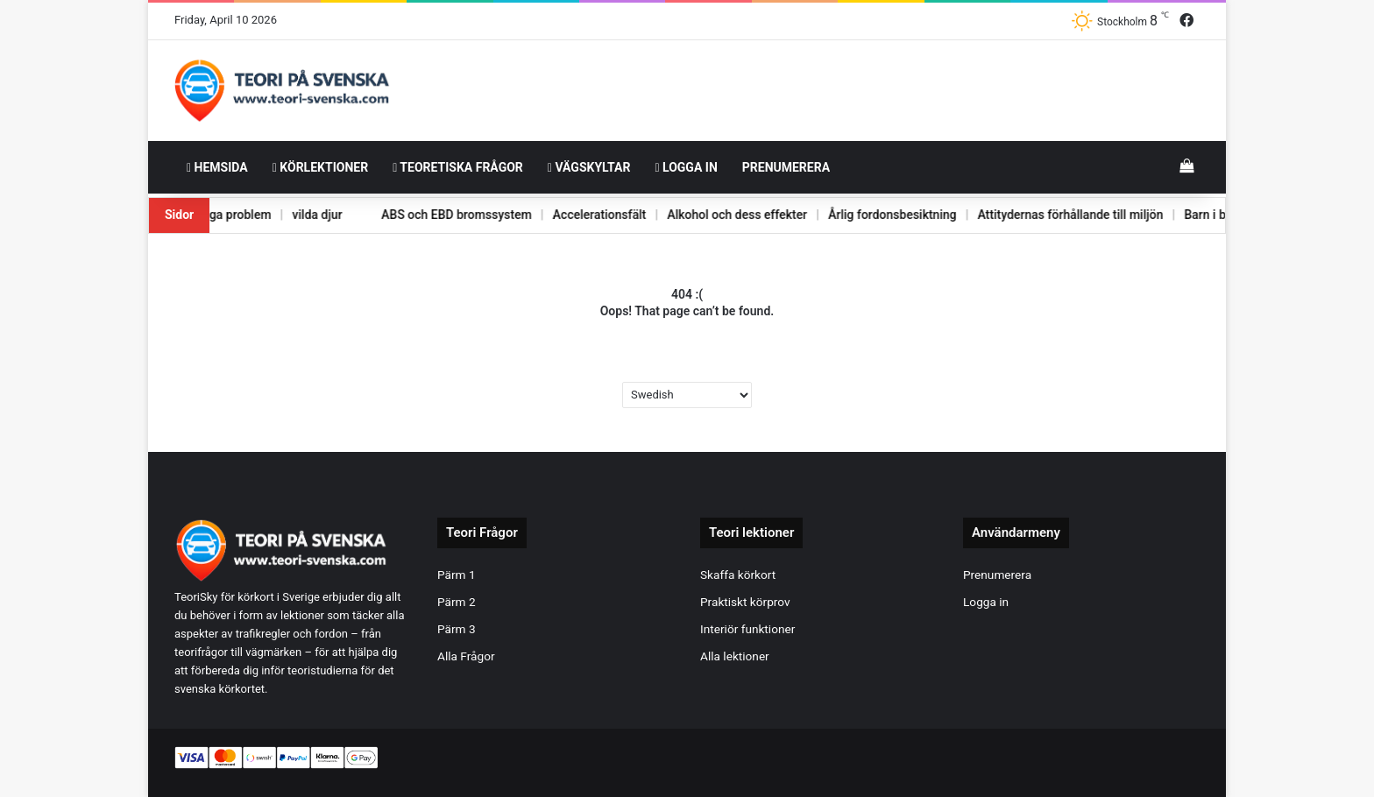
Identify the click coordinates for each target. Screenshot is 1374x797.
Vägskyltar (589, 167)
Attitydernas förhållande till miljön (1055, 215)
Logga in (686, 167)
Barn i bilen (1202, 215)
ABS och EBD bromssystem (429, 215)
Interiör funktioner (747, 629)
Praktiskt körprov (745, 602)
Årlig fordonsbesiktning (874, 215)
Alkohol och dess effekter (716, 215)
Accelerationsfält (575, 215)
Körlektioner (320, 167)
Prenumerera (786, 167)
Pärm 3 (456, 629)
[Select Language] (687, 395)
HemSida (217, 167)
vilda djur (287, 215)
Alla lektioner (734, 656)
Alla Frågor (466, 656)
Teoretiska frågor (458, 167)
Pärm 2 (456, 602)
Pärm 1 (456, 575)
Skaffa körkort (738, 575)
